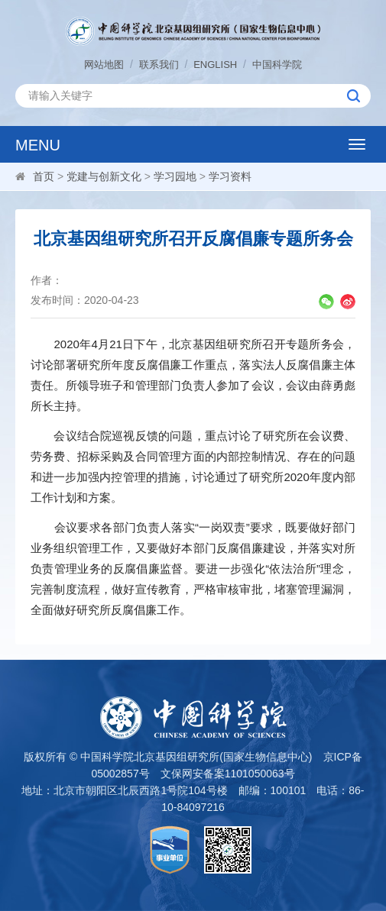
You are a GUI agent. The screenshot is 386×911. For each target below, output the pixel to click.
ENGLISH (215, 64)
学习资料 (230, 176)
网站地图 (104, 64)
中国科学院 (277, 64)
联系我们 (159, 64)
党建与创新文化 (103, 176)
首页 (43, 176)
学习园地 (175, 176)
